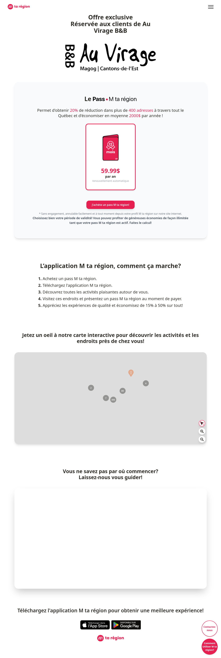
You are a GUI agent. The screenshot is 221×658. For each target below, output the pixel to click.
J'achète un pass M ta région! (110, 205)
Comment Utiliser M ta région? (209, 646)
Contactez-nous (209, 628)
